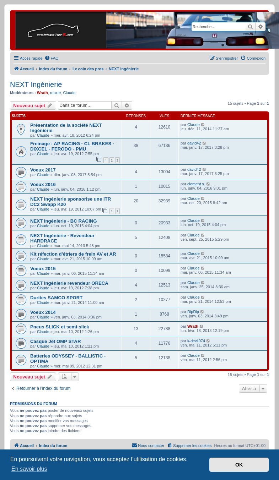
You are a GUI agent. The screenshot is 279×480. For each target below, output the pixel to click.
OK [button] (239, 465)
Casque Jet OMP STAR (55, 341)
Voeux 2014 (43, 312)
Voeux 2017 (43, 170)
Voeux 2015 (43, 268)
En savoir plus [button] (29, 469)
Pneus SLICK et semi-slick (59, 326)
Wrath (42, 93)
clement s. (196, 184)
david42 (194, 143)
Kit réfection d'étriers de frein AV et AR (73, 254)
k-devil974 (196, 341)
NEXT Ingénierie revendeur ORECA (69, 283)
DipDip (193, 312)
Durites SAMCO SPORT (56, 297)
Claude (69, 93)
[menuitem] (51, 58)
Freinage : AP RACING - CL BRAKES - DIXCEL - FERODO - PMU (72, 146)
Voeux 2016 (43, 184)
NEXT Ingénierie (36, 84)
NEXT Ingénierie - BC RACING (63, 221)
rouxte (55, 93)
